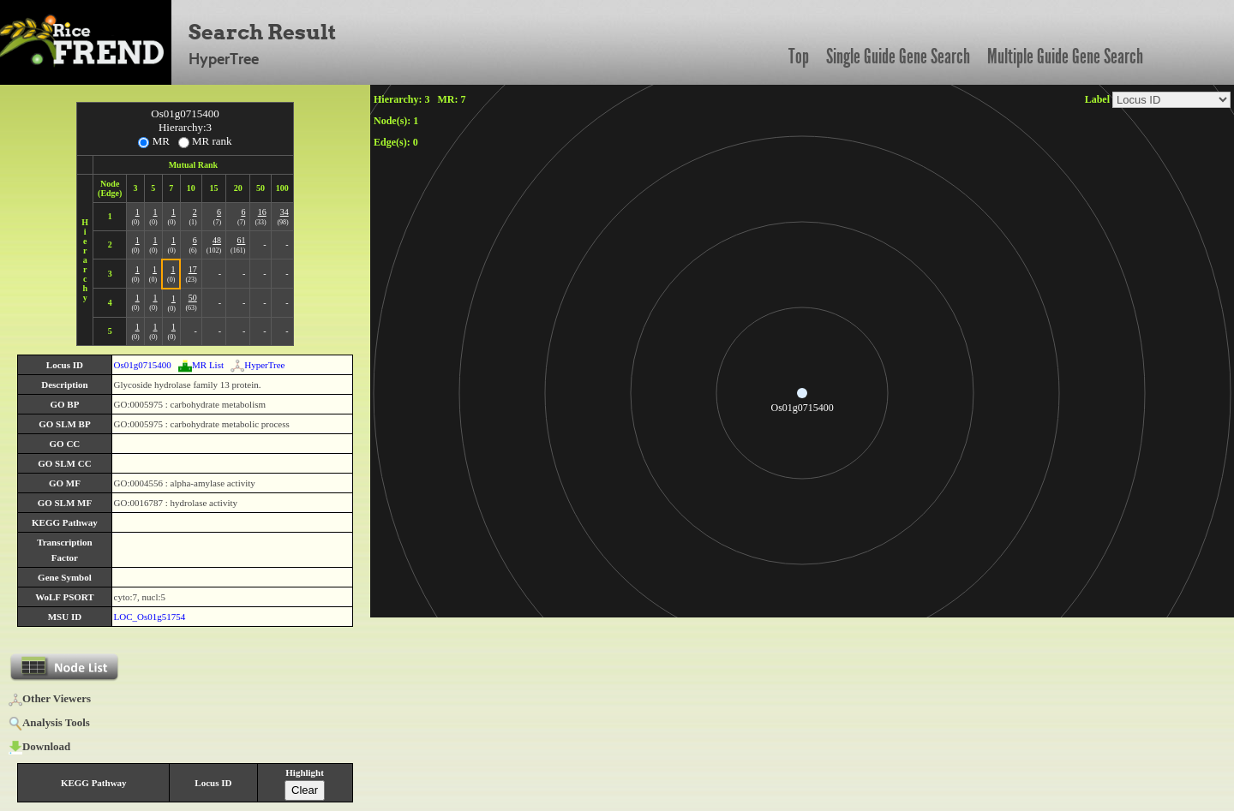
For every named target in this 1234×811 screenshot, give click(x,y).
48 (217, 240)
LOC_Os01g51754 (150, 616)
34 (284, 212)
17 (193, 269)
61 (241, 240)
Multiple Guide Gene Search (1065, 57)
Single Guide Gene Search (898, 57)
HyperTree (258, 365)
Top (798, 57)
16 (262, 212)
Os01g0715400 (142, 365)
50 (193, 297)
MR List (201, 365)
